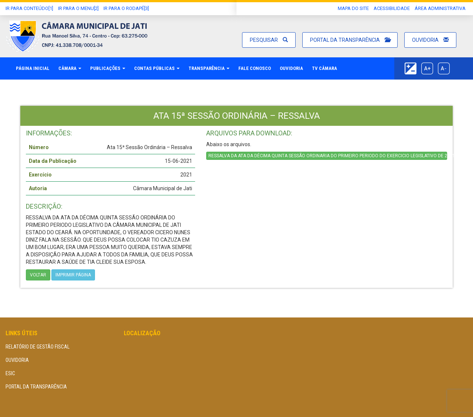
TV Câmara (324, 68)
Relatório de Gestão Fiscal (37, 347)
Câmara (69, 68)
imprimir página (73, 275)
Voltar (38, 275)
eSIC (10, 373)
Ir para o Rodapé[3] (126, 8)
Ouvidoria (430, 40)
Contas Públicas (157, 68)
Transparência (208, 68)
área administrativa (440, 8)
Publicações (107, 68)
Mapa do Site (353, 8)
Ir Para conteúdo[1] (29, 8)
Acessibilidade (392, 8)
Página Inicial (33, 68)
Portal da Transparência (350, 40)
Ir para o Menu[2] (78, 8)
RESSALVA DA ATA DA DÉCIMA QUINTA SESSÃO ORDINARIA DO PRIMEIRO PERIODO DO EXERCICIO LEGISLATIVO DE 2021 (328, 155)
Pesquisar (269, 40)
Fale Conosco (254, 68)
